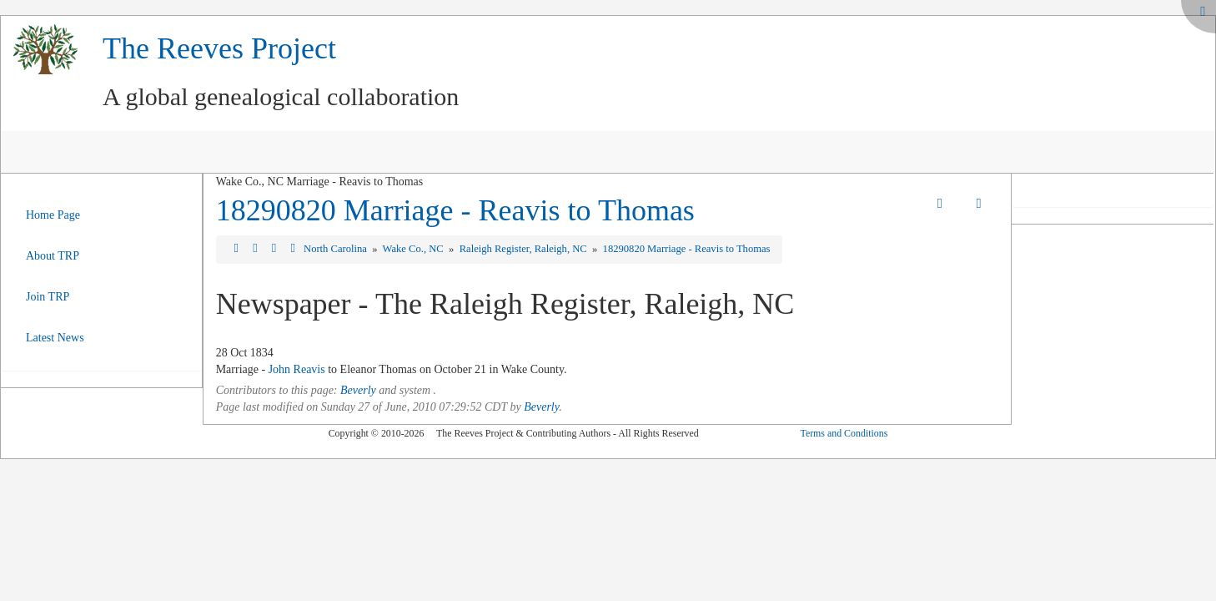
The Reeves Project (219, 48)
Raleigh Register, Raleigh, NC (525, 249)
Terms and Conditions (843, 433)
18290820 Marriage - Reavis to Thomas (455, 210)
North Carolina (336, 249)
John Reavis (297, 369)
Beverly (358, 390)
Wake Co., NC (414, 249)
